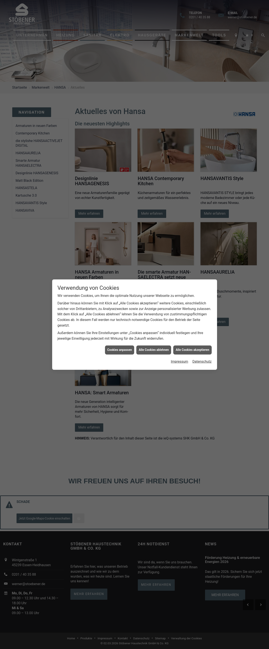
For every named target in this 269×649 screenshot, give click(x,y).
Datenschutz (201, 361)
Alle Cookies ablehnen (154, 349)
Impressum (179, 361)
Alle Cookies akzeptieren (192, 349)
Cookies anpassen (119, 349)
